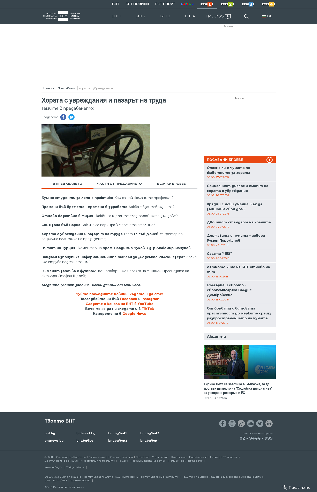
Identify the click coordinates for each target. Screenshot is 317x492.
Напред (215, 457)
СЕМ (47, 480)
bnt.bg (50, 433)
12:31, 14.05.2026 (217, 398)
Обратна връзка (252, 476)
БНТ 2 (140, 16)
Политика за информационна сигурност (210, 476)
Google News (134, 314)
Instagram (150, 299)
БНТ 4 (190, 16)
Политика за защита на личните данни (111, 476)
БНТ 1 (116, 16)
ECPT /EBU (60, 480)
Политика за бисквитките (160, 476)
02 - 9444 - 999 (256, 438)
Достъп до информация (61, 460)
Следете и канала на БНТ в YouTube (119, 304)
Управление (160, 457)
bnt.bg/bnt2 (117, 440)
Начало (48, 88)
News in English (54, 467)
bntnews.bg (54, 440)
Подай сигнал (198, 457)
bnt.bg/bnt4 (150, 440)
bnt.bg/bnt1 (117, 433)
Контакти (178, 457)
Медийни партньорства (148, 460)
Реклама (228, 26)
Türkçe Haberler (75, 467)
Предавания (67, 88)
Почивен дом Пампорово (185, 460)
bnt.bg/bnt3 (149, 433)
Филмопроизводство (71, 457)
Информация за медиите (98, 460)
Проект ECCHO (80, 480)
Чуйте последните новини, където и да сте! (119, 294)
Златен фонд (98, 457)
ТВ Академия (231, 457)
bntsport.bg (85, 433)
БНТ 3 (165, 16)
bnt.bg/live (84, 440)
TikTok (148, 309)
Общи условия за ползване (63, 476)
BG (269, 16)
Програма (142, 457)
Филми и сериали (121, 457)
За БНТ (49, 457)
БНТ (115, 4)
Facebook (128, 299)
